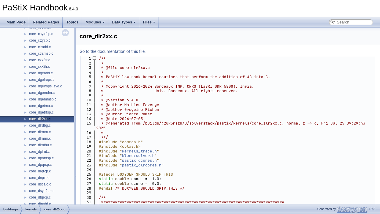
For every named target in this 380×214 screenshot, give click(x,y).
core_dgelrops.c (41, 80)
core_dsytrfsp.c (41, 191)
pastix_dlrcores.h (142, 165)
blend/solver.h (138, 155)
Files (149, 22)
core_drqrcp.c (40, 171)
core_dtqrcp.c (40, 197)
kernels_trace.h (139, 151)
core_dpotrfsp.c (41, 158)
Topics (72, 22)
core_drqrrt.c (39, 178)
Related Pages (46, 22)
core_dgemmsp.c (42, 99)
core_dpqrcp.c (40, 165)
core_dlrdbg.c (40, 125)
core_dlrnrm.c (40, 138)
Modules (95, 22)
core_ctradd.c (40, 47)
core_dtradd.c (40, 204)
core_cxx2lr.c (39, 66)
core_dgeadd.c (41, 73)
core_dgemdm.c (42, 93)
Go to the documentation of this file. (113, 51)
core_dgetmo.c (41, 106)
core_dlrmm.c (40, 132)
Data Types (124, 22)
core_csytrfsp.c (41, 34)
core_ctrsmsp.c (41, 53)
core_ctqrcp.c (39, 40)
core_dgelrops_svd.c (45, 86)
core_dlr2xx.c (39, 119)
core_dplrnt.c (39, 152)
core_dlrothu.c (40, 145)
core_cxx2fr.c (39, 60)
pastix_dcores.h (139, 160)
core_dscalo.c (40, 184)
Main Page (16, 22)
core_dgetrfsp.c (41, 112)
